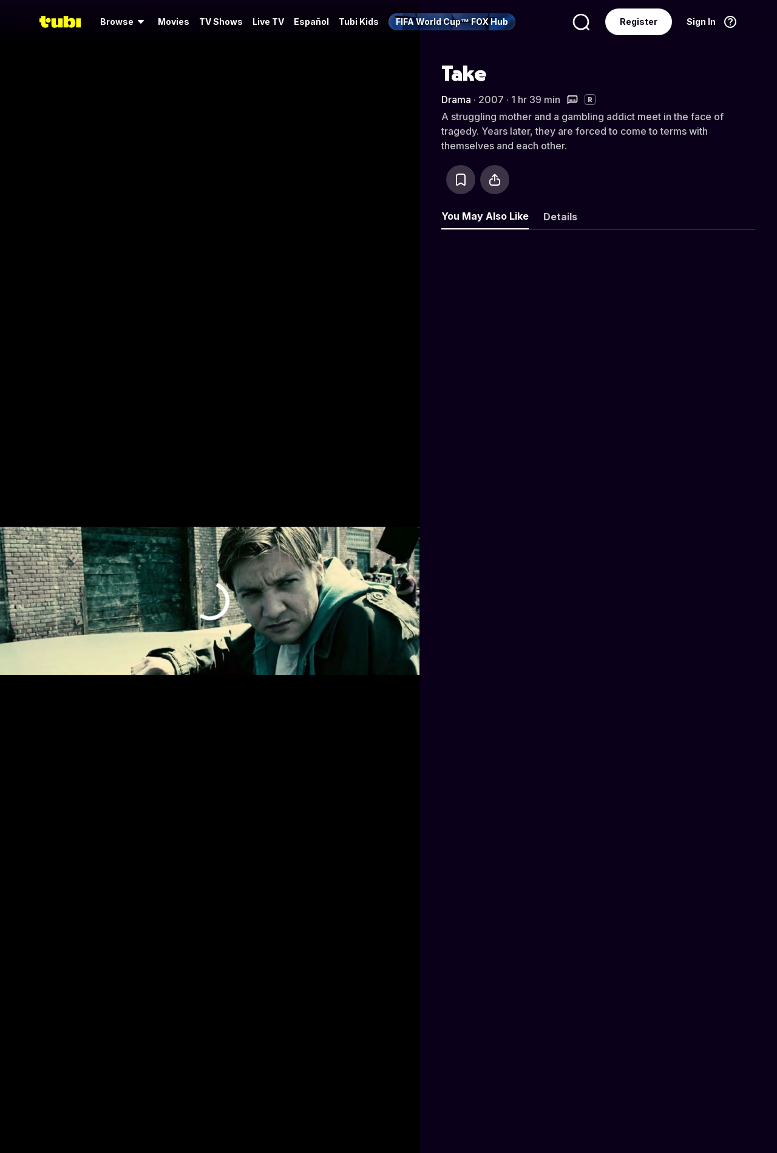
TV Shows (221, 21)
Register (638, 21)
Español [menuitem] (311, 21)
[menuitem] (124, 22)
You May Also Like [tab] (485, 216)
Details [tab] (560, 217)
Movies (173, 21)
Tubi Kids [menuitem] (359, 21)
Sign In (701, 21)
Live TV (268, 21)
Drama (456, 99)
